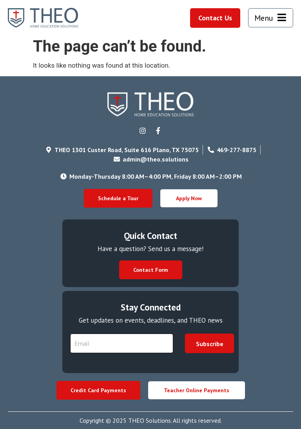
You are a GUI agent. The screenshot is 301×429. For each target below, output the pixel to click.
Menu (263, 18)
